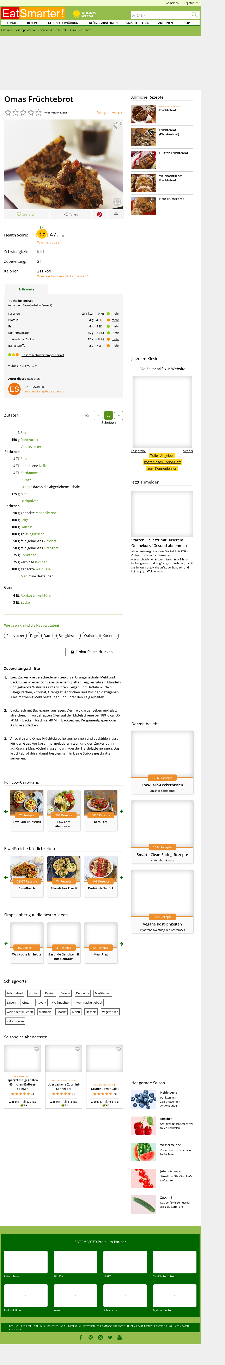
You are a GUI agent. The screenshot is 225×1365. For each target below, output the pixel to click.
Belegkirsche (34, 534)
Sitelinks (39, 1326)
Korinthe (109, 635)
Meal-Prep (101, 954)
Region (50, 993)
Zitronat (50, 541)
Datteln (26, 527)
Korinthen (28, 555)
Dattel (48, 635)
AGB (62, 1326)
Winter (26, 1002)
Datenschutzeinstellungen (118, 1326)
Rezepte (33, 23)
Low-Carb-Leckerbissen (162, 784)
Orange (26, 487)
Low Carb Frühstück (27, 822)
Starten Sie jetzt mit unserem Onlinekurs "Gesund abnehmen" (162, 519)
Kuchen (34, 993)
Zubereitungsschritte (22, 668)
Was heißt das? (49, 242)
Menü (76, 1012)
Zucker (26, 602)
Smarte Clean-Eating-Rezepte (162, 854)
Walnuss (90, 635)
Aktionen (165, 23)
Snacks (61, 1012)
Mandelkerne (46, 513)
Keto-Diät (101, 822)
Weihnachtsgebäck (89, 1002)
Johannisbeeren (171, 1171)
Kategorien (14, 1329)
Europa (65, 993)
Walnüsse (43, 569)
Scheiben (109, 422)
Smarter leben (138, 23)
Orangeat (51, 548)
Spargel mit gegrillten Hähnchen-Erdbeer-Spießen (22, 1084)
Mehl (24, 494)
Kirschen (166, 1119)
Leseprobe (138, 451)
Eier (24, 432)
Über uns (12, 1326)
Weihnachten (61, 1002)
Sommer (12, 23)
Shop (186, 23)
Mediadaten (182, 1326)
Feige (25, 520)
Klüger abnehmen (103, 23)
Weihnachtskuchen (20, 1012)
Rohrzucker (30, 439)
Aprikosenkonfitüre (36, 595)
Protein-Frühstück (101, 888)
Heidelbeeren (169, 1092)
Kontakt (52, 1326)
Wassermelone (170, 1145)
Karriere (26, 1326)
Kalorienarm (15, 1021)
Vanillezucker (31, 446)
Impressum (74, 1326)
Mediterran (103, 993)
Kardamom (29, 473)
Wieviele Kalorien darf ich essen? (62, 276)
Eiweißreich (27, 888)
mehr (115, 313)
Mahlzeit (45, 1012)
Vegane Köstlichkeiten (162, 924)
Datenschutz (91, 1326)
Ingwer (26, 480)
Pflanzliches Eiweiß (63, 888)
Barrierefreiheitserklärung (155, 1326)
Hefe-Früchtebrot (171, 199)
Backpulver (29, 501)
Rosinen (41, 562)
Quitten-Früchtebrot (173, 153)
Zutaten (11, 415)
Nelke (43, 465)
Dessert (91, 1012)
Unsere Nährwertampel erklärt (43, 355)
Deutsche (82, 993)
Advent (41, 1002)
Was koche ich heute (26, 954)
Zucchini (166, 1197)
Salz (24, 458)
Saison (11, 1002)
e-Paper (188, 451)
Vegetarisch (110, 1012)
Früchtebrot (15, 993)
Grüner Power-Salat (105, 1089)
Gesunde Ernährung (64, 23)
